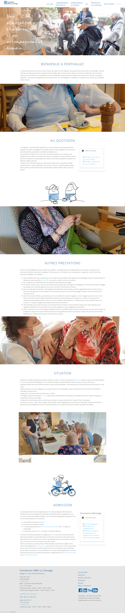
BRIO (49, 512)
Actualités (83, 572)
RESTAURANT (109, 4)
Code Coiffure (45, 280)
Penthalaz (77, 380)
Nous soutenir (84, 586)
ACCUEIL (50, 4)
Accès (80, 583)
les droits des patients (30, 555)
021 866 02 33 (24, 604)
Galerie (81, 575)
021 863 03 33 (24, 581)
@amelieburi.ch (6, 612)
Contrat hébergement (91, 524)
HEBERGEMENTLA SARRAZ (77, 4)
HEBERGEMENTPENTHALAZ (62, 4)
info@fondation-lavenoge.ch (28, 594)
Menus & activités (88, 151)
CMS (39, 531)
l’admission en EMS (70, 553)
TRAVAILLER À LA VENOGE (96, 4)
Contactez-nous (42, 546)
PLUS (120, 5)
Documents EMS (88, 518)
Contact (81, 580)
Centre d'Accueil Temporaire (49, 527)
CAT (86, 4)
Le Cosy (43, 396)
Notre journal (84, 578)
